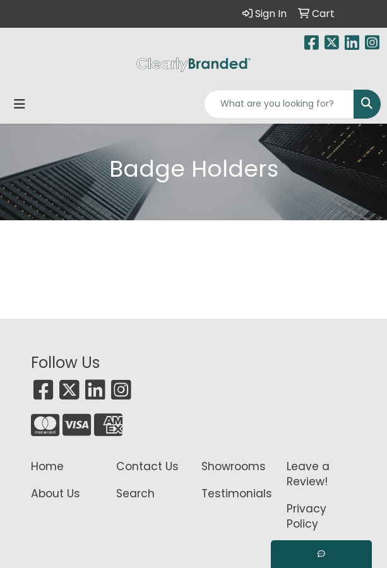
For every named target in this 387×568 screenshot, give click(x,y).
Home (47, 466)
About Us (55, 493)
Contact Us (147, 466)
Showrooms (233, 466)
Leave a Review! (308, 474)
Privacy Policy (306, 516)
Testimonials (236, 493)
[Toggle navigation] (19, 104)
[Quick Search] (279, 104)
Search (135, 493)
